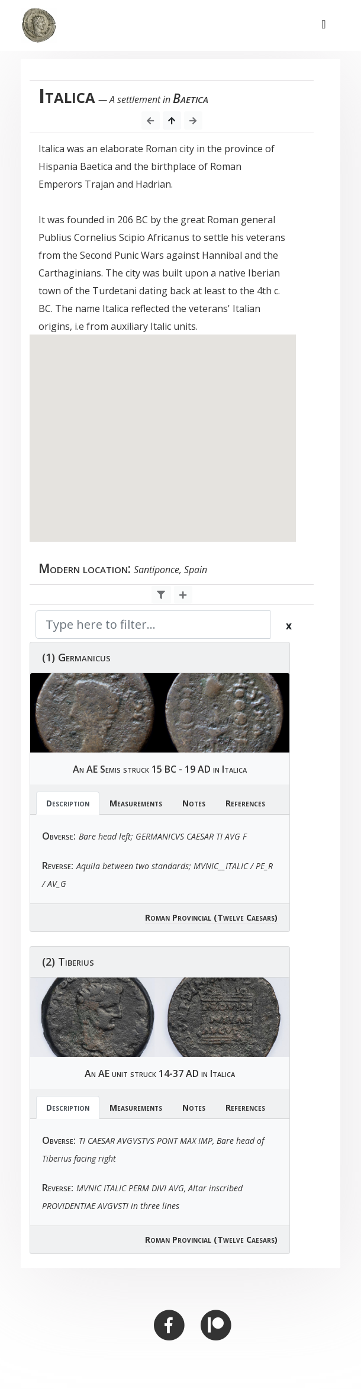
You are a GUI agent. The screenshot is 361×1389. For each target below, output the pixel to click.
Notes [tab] (193, 803)
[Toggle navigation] (323, 25)
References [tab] (245, 803)
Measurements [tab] (135, 803)
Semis (110, 769)
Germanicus (84, 657)
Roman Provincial (178, 917)
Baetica (190, 98)
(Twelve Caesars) (246, 917)
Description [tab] (67, 803)
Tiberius (76, 961)
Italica (234, 769)
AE (92, 769)
